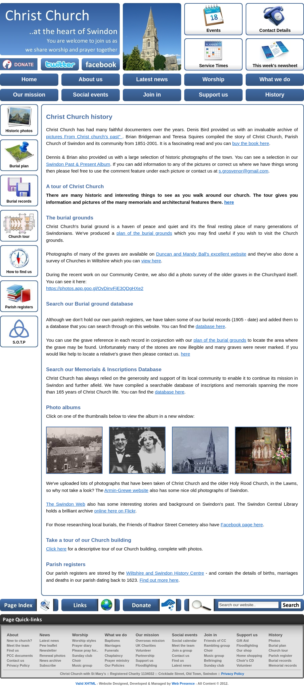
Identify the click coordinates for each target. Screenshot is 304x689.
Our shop (243, 650)
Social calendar (184, 640)
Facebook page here (242, 524)
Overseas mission (150, 640)
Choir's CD (245, 660)
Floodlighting (247, 645)
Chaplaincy (114, 655)
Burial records (280, 660)
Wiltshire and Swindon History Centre (165, 573)
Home (29, 79)
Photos (274, 640)
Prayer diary (82, 645)
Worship (213, 79)
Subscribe (48, 665)
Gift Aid (242, 640)
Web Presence (183, 683)
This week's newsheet (275, 65)
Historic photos (19, 131)
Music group (214, 655)
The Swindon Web (65, 504)
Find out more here (158, 580)
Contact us (180, 655)
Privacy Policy (18, 665)
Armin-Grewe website (126, 490)
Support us (213, 95)
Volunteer (143, 650)
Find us (13, 650)
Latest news (152, 79)
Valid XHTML (86, 683)
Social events (90, 95)
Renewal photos (52, 655)
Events (214, 30)
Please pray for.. (85, 650)
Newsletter (48, 650)
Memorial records (283, 665)
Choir (208, 650)
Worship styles (84, 640)
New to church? (19, 640)
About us (91, 79)
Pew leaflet (48, 645)
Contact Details (275, 30)
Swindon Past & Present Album (78, 164)
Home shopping (249, 655)
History (274, 95)
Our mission (29, 95)
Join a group (182, 650)
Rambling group (217, 645)
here (229, 202)
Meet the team (18, 645)
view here (151, 260)
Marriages (113, 645)
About (12, 635)
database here (210, 326)
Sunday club (82, 655)
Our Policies (114, 665)
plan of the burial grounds (144, 233)
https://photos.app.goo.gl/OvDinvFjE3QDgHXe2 (94, 288)
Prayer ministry (117, 660)
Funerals (112, 650)
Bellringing (212, 660)
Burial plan (277, 645)
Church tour (278, 650)
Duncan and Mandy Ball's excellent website (201, 254)
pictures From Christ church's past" (84, 136)
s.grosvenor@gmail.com (243, 170)
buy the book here (250, 143)
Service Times (213, 65)
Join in (152, 95)
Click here (56, 548)
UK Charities (146, 645)
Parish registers (19, 307)
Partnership (145, 655)
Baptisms (112, 640)
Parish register (280, 655)
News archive (50, 660)
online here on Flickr (114, 510)
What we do (274, 79)
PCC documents (20, 655)
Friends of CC (215, 640)
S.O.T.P (19, 342)
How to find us (19, 272)
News (45, 635)
